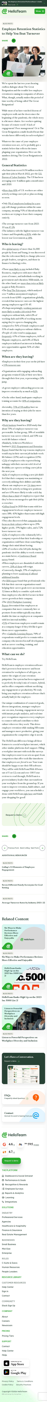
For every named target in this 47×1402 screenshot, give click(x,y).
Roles (5, 1258)
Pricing (6, 1331)
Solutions (8, 1207)
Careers (6, 1321)
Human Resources (11, 1267)
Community (8, 1301)
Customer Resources (14, 1283)
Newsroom (7, 1325)
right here (28, 794)
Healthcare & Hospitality (14, 1226)
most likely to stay (17, 269)
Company (7, 1311)
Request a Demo (16, 815)
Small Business (9, 1244)
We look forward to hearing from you (20, 1116)
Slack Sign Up (8, 1305)
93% (5, 623)
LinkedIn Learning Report (20, 634)
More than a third (11, 496)
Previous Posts (10, 848)
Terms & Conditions (25, 1381)
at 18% (29, 238)
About (5, 1317)
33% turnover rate (11, 365)
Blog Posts (7, 23)
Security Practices (23, 1385)
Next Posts (38, 848)
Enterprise (7, 1253)
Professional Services (12, 1217)
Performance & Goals (14, 1180)
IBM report (11, 581)
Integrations (9, 1202)
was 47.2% (10, 227)
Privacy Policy (8, 1381)
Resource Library (11, 1277)
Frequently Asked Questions (16, 1098)
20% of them (16, 567)
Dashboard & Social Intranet (17, 1176)
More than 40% (10, 191)
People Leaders (9, 1271)
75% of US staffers (21, 407)
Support (6, 1341)
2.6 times (31, 485)
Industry (7, 1213)
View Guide (13, 5)
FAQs (4, 1355)
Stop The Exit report (16, 290)
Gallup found (9, 507)
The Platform (9, 1170)
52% (5, 535)
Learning (8, 1197)
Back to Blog (25, 848)
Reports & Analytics (13, 1193)
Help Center (8, 1287)
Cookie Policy (7, 1385)
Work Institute (9, 425)
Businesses (8, 1240)
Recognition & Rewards (15, 1184)
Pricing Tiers (8, 1336)
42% (5, 475)
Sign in (5, 1291)
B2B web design (7, 1394)
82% (35, 391)
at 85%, (27, 234)
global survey (13, 249)
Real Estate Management (14, 1234)
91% (22, 375)
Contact (6, 1296)
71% (5, 461)
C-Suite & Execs (9, 1263)
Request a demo (12, 1061)
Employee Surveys (12, 1189)
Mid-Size (6, 1249)
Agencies (6, 1221)
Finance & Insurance (12, 1230)
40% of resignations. (31, 401)
